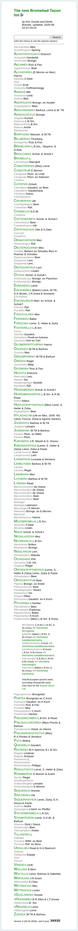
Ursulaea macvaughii (35, 663)
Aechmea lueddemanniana (35, 638)
